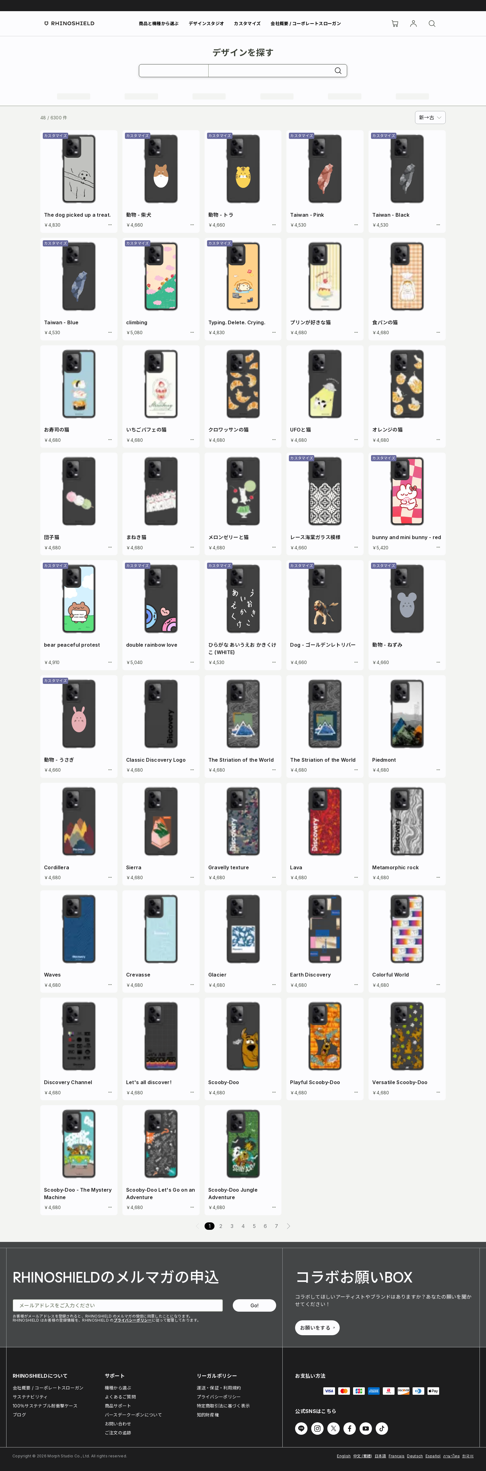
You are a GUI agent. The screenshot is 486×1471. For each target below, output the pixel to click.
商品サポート (118, 1405)
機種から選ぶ (118, 1387)
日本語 (380, 1456)
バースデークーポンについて (133, 1414)
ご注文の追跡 (118, 1432)
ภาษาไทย (451, 1456)
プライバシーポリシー (133, 1320)
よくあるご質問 (120, 1396)
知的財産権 (208, 1414)
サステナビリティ (30, 1396)
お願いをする (317, 1328)
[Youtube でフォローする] (366, 1428)
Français (397, 1456)
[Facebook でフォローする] (349, 1428)
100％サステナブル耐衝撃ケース (45, 1405)
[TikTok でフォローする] (382, 1428)
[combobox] (430, 117)
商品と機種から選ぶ (159, 23)
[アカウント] (413, 23)
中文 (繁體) (362, 1456)
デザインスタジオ (206, 23)
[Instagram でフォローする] (317, 1428)
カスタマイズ (247, 23)
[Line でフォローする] (301, 1428)
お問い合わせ (118, 1423)
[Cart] (395, 23)
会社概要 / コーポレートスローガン (306, 23)
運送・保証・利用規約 (219, 1387)
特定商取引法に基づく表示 (223, 1405)
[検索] (432, 23)
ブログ (19, 1414)
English (344, 1456)
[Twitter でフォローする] (333, 1428)
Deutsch (415, 1456)
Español (433, 1456)
